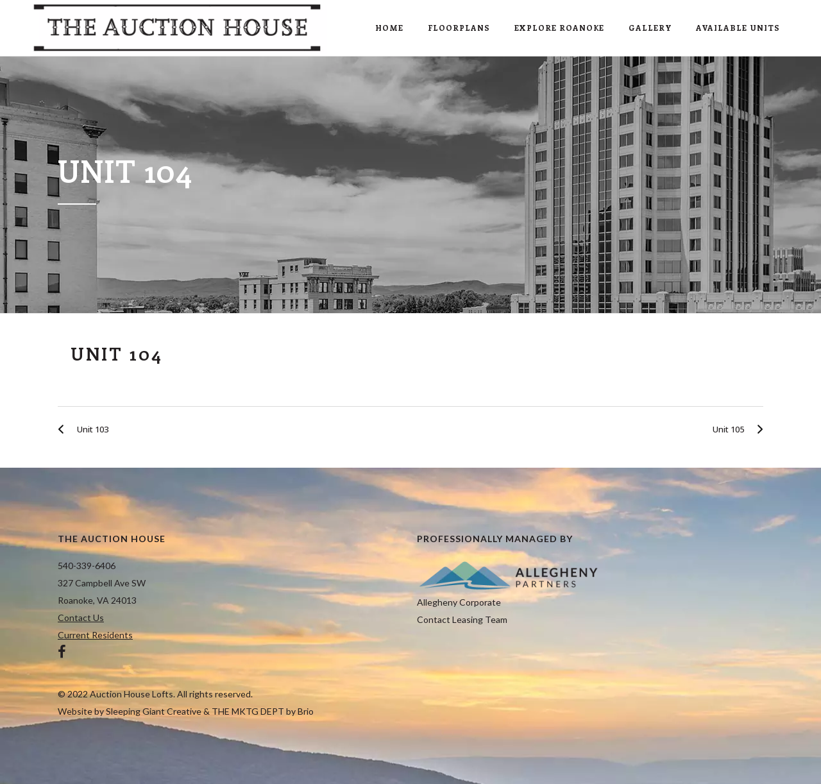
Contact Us (81, 617)
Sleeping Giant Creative (153, 711)
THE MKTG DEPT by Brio (263, 711)
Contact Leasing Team (462, 619)
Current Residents (95, 634)
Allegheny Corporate (459, 602)
